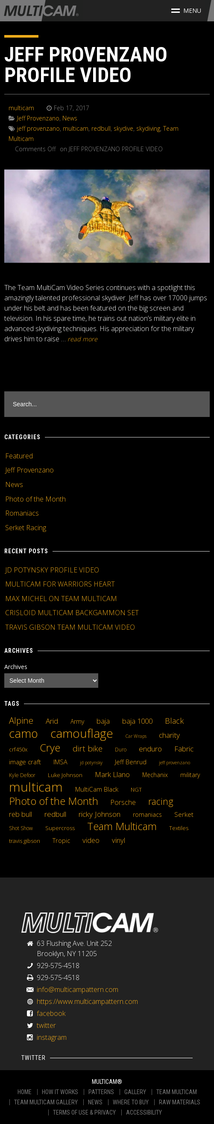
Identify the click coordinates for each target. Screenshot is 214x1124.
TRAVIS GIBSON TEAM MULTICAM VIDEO (70, 627)
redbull (101, 128)
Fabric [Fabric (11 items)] (183, 749)
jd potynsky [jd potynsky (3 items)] (91, 763)
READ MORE (82, 339)
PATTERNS (101, 1092)
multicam (21, 108)
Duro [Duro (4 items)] (120, 749)
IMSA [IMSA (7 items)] (60, 761)
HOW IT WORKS (60, 1092)
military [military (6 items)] (190, 775)
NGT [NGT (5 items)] (136, 789)
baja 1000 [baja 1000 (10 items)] (137, 721)
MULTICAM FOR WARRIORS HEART (60, 584)
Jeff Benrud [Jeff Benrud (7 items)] (131, 761)
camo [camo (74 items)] (23, 733)
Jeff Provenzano (38, 118)
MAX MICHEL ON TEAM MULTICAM (61, 598)
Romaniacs (22, 513)
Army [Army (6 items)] (77, 721)
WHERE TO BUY (131, 1102)
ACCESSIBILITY (144, 1112)
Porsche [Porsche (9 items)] (123, 802)
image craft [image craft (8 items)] (25, 761)
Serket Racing (25, 527)
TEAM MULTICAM (176, 1092)
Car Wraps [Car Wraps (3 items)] (136, 736)
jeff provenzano (38, 128)
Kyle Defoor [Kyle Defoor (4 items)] (22, 775)
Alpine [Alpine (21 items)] (21, 720)
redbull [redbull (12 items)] (55, 814)
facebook (51, 1013)
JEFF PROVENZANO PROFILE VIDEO (85, 64)
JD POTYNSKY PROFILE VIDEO (52, 570)
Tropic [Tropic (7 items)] (61, 840)
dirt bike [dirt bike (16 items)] (88, 748)
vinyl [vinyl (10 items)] (118, 840)
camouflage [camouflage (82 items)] (81, 733)
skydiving (148, 128)
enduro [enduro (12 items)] (150, 748)
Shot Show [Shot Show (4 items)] (21, 828)
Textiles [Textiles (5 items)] (178, 828)
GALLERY (135, 1092)
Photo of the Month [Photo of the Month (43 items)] (53, 801)
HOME (25, 1092)
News (69, 118)
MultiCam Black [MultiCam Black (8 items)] (96, 789)
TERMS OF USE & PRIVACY (84, 1112)
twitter (46, 1025)
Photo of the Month (35, 499)
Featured (19, 456)
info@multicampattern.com (77, 989)
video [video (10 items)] (91, 840)
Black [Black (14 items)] (174, 720)
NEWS (95, 1102)
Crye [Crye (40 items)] (50, 747)
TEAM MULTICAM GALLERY (46, 1102)
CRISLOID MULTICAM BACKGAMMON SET (72, 612)
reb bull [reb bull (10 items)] (20, 814)
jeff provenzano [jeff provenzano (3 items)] (174, 763)
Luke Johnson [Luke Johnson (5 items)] (65, 775)
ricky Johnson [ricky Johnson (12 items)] (99, 814)
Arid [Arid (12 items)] (52, 720)
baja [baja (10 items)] (103, 721)
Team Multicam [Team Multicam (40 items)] (122, 826)
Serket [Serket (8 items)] (183, 814)
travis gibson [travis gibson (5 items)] (24, 841)
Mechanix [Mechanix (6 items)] (155, 775)
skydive (123, 128)
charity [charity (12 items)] (169, 735)
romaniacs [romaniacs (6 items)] (147, 814)
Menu (186, 10)
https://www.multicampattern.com (87, 1001)
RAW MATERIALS (179, 1102)
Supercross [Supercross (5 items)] (60, 828)
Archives (15, 667)
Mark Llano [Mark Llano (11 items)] (112, 774)
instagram (52, 1037)
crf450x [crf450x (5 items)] (18, 749)
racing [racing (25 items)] (160, 801)
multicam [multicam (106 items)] (36, 787)
